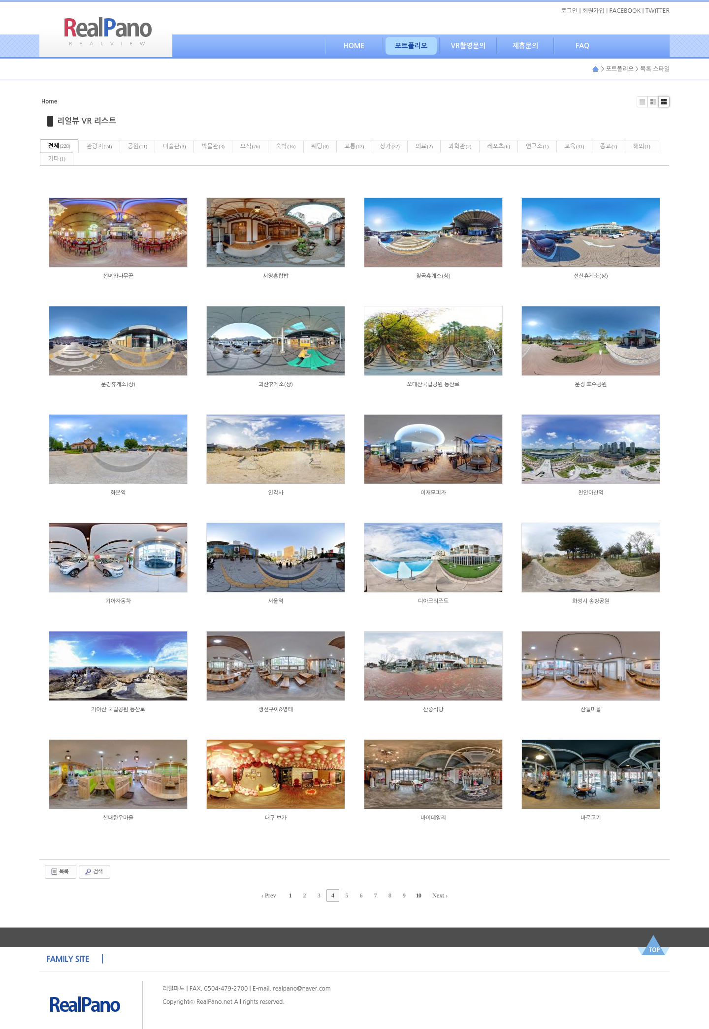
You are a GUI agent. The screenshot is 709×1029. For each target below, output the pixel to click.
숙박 (314, 146)
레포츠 (554, 146)
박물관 (233, 146)
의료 (471, 146)
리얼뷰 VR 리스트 (86, 120)
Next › (435, 895)
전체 (61, 146)
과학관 (511, 146)
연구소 (597, 146)
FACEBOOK (625, 11)
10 (415, 895)
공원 (149, 146)
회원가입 (593, 11)
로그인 (569, 11)
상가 (432, 146)
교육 (639, 146)
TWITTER (657, 11)
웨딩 (353, 146)
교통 (392, 146)
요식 (275, 146)
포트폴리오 (411, 45)
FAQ (582, 45)
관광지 (106, 146)
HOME (354, 45)
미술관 (190, 146)
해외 (96, 159)
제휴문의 (526, 45)
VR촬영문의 (468, 45)
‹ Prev (273, 895)
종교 (58, 159)
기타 (133, 159)
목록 (59, 872)
